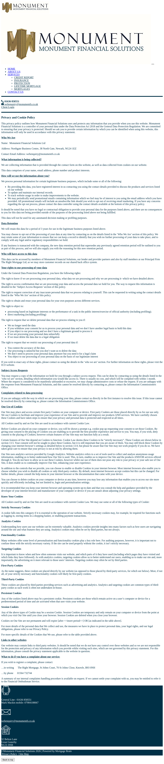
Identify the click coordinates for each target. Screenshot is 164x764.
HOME (11, 68)
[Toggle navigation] (153, 64)
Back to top (8, 760)
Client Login (7, 107)
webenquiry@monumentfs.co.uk (21, 104)
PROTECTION (22, 83)
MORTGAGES (22, 89)
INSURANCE (21, 80)
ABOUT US (14, 71)
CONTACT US (15, 92)
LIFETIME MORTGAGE (27, 86)
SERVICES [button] (14, 74)
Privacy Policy (9, 754)
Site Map (24, 754)
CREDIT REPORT (24, 77)
